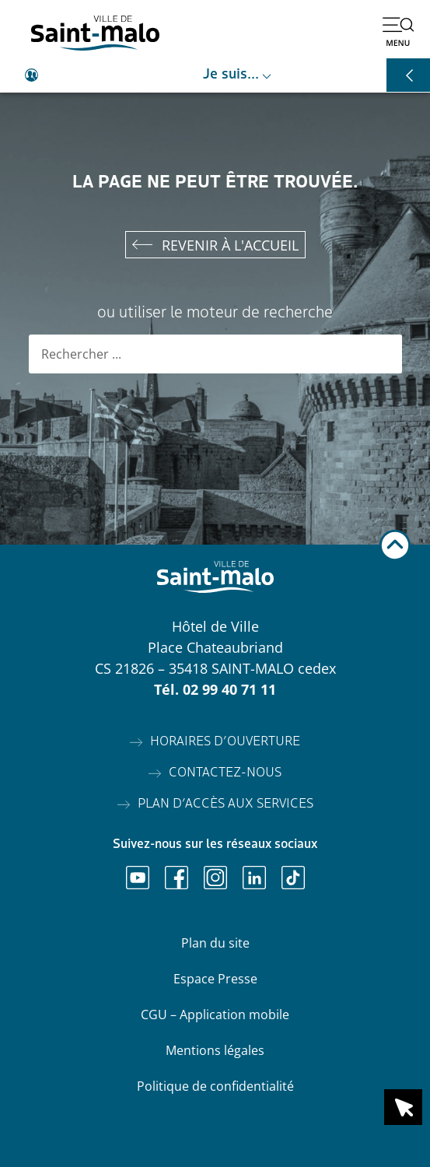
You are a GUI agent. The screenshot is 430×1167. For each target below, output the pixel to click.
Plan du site (215, 942)
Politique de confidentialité (215, 1086)
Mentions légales (215, 1050)
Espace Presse (215, 978)
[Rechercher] (382, 354)
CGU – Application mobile (215, 1014)
